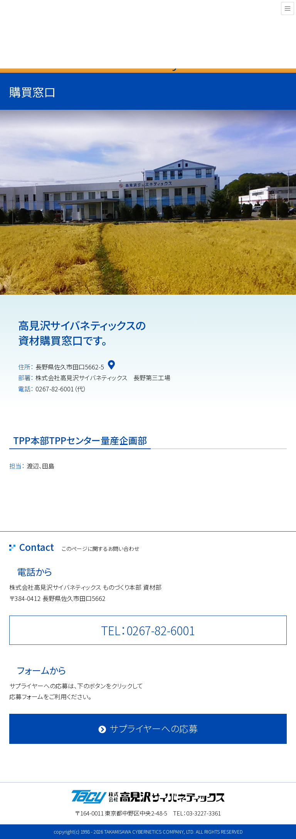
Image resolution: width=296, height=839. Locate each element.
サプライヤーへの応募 (154, 728)
